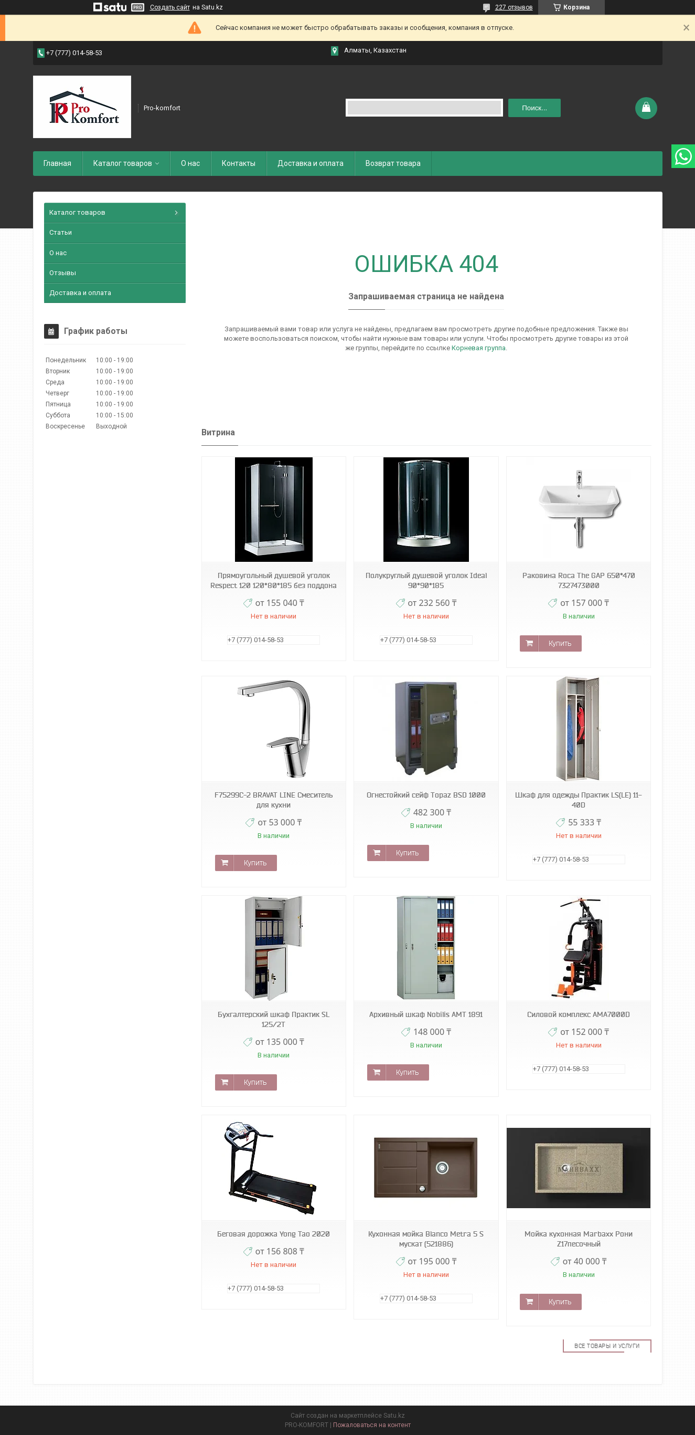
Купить (560, 643)
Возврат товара (393, 163)
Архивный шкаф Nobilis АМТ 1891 (426, 1014)
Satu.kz (394, 1415)
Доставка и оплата (310, 163)
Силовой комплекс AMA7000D (578, 1014)
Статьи (60, 232)
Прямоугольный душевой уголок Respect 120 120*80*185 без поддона (273, 580)
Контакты (238, 163)
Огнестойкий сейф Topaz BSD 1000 (426, 795)
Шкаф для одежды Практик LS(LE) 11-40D (578, 800)
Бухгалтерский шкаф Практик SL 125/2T (273, 1019)
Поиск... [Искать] (534, 108)
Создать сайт (170, 7)
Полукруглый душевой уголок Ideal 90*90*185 (426, 580)
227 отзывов (514, 7)
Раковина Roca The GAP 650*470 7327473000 (578, 580)
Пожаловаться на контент (372, 1425)
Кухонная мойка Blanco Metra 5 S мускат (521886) (426, 1239)
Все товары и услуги (607, 1346)
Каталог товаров (122, 163)
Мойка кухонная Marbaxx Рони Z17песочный (579, 1239)
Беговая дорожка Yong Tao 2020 (273, 1234)
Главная (57, 163)
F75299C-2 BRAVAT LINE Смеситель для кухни (274, 800)
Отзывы (62, 273)
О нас (190, 163)
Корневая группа (479, 348)
